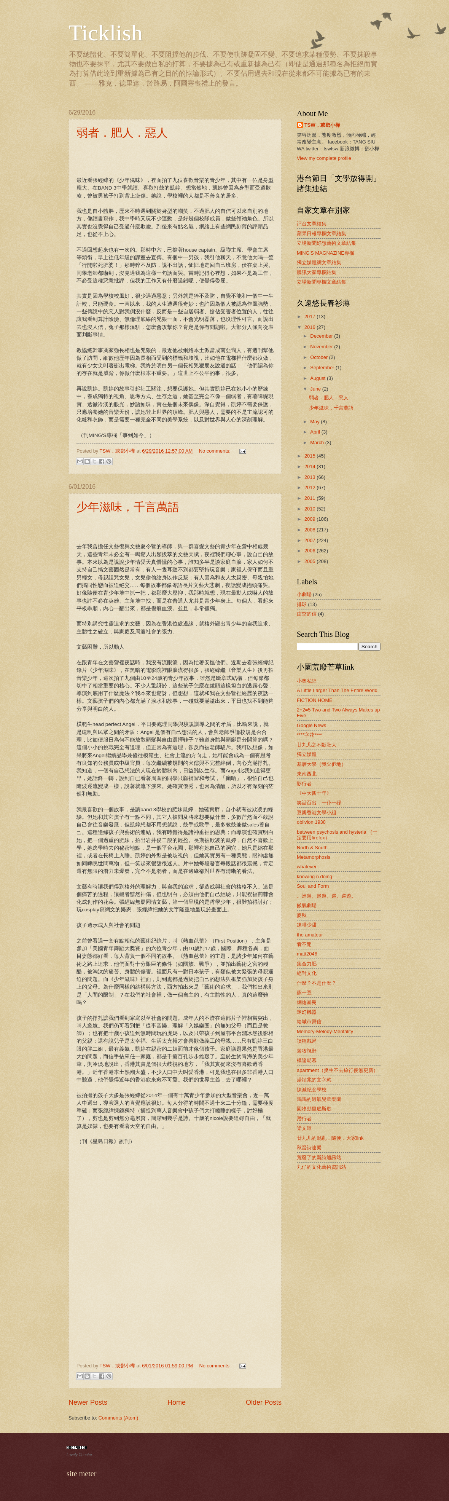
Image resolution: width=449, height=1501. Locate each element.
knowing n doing (314, 876)
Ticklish (105, 32)
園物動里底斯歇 (314, 1109)
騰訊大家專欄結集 (316, 272)
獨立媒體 (307, 754)
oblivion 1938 (311, 822)
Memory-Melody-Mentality (325, 1031)
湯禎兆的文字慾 (314, 1080)
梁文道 (304, 1128)
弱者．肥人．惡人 (122, 132)
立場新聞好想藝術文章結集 (326, 243)
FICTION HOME (315, 700)
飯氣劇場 (307, 905)
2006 (310, 551)
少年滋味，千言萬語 (127, 507)
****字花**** (309, 735)
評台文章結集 (311, 224)
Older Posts (264, 1402)
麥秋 (302, 915)
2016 (310, 327)
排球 (302, 604)
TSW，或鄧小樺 (322, 125)
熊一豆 (304, 992)
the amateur (310, 935)
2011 (310, 498)
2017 (310, 316)
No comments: (215, 451)
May (315, 421)
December (322, 336)
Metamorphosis (313, 857)
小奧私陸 (307, 681)
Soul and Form (313, 886)
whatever (307, 866)
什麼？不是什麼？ (316, 983)
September (323, 367)
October (319, 357)
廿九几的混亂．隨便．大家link (330, 1138)
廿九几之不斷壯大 (316, 745)
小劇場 (304, 594)
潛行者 (304, 1118)
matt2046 (307, 954)
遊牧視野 (307, 1051)
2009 (310, 519)
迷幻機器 (307, 1012)
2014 (310, 466)
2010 (310, 509)
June (316, 389)
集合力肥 (307, 964)
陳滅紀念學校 (311, 1090)
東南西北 (307, 774)
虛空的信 (307, 614)
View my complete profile (324, 158)
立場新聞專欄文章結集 (321, 282)
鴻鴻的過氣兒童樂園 (319, 1099)
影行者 (304, 783)
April (315, 432)
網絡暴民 (307, 1002)
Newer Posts (87, 1402)
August (318, 378)
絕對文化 (307, 973)
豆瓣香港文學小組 (316, 812)
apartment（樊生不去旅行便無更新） (337, 1070)
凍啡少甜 (307, 925)
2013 (310, 477)
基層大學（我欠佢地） (321, 764)
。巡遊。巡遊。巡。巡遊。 (326, 896)
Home (176, 1402)
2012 (310, 487)
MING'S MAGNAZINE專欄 (325, 253)
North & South (312, 847)
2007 (310, 540)
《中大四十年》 (314, 793)
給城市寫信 (309, 1021)
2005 (310, 561)
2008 (310, 530)
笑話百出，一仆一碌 (319, 803)
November (322, 346)
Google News (311, 725)
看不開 (304, 944)
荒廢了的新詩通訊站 (319, 1157)
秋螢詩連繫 (309, 1147)
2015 (310, 456)
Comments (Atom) (118, 1418)
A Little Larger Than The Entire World (337, 690)
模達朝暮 (307, 1060)
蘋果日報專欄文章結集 (321, 233)
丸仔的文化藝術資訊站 (321, 1167)
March (317, 442)
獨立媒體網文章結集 (319, 262)
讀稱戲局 (307, 1041)
